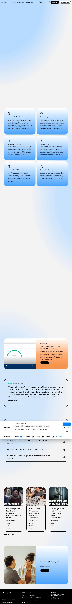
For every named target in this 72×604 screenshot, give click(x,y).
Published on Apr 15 (33, 520)
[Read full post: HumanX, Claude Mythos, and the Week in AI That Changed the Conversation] (36, 496)
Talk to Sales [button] (54, 2)
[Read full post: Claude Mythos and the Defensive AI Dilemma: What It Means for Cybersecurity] (58, 496)
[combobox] (45, 2)
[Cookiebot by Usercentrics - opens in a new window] (7, 602)
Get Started (44, 570)
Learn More (44, 362)
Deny (63, 596)
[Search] (40, 2)
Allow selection (63, 592)
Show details (59, 601)
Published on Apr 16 (10, 520)
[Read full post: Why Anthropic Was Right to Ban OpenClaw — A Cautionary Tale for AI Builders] (13, 496)
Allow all (62, 589)
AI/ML (8, 525)
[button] (6, 365)
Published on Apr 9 (55, 520)
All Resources (9, 534)
